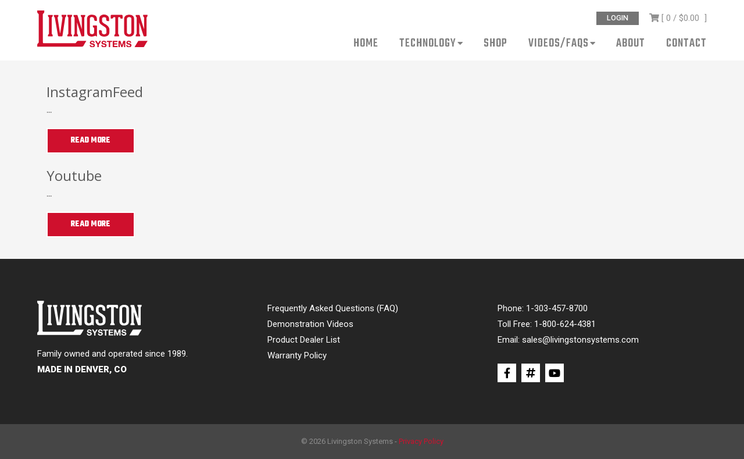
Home (365, 44)
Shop (495, 44)
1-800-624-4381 (565, 324)
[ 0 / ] (678, 18)
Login (617, 18)
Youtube (74, 175)
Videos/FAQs (558, 44)
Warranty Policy (297, 355)
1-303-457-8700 (557, 308)
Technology (427, 44)
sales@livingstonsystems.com (580, 340)
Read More (90, 140)
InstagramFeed (94, 91)
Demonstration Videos (310, 324)
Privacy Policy (421, 441)
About (630, 44)
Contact (686, 44)
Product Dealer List (303, 340)
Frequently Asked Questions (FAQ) (332, 308)
